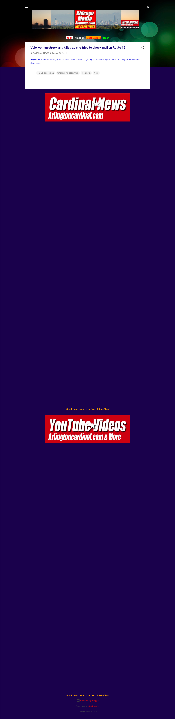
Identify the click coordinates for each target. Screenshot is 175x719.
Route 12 (86, 73)
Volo (96, 73)
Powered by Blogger (87, 700)
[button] (142, 48)
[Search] (148, 7)
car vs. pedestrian (45, 73)
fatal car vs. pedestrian (67, 73)
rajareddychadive (93, 706)
